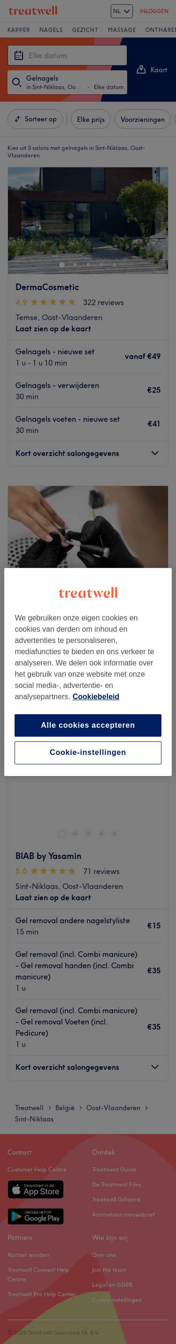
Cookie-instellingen (88, 753)
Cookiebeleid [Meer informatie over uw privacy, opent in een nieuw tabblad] (96, 697)
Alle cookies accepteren (88, 725)
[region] (87, 672)
